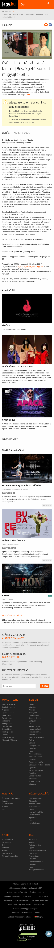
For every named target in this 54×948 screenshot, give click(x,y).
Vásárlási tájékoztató (12, 896)
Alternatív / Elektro (9, 740)
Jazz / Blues (7, 726)
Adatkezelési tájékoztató (17, 892)
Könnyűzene (7, 724)
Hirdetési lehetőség (40, 900)
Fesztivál (7, 793)
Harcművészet (8, 853)
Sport (5, 835)
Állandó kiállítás (35, 804)
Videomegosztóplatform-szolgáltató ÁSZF (25, 888)
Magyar (39, 917)
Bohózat (32, 748)
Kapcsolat (27, 896)
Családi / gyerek (8, 707)
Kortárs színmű (35, 729)
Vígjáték (32, 707)
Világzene (6, 721)
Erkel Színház (7, 599)
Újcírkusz (32, 768)
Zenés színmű (34, 726)
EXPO (31, 820)
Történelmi (33, 801)
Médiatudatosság (22, 900)
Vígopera (32, 784)
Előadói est (33, 735)
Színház (33, 699)
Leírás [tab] (6, 132)
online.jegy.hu (10, 657)
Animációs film (35, 845)
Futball (4, 850)
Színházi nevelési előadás (39, 765)
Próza (31, 740)
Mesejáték (33, 713)
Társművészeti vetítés (38, 850)
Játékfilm (32, 859)
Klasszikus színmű (36, 737)
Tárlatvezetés (34, 806)
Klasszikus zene (8, 704)
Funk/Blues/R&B (8, 737)
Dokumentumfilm (36, 861)
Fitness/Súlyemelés (10, 856)
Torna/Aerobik (7, 839)
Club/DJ (5, 735)
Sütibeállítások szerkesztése (19, 917)
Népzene (5, 710)
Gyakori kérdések (37, 892)
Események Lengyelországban (25, 909)
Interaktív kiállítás (36, 812)
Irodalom (32, 759)
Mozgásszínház (35, 754)
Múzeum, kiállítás (39, 793)
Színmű (32, 743)
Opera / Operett (8, 713)
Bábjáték (32, 721)
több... (29, 94)
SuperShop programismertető (19, 904)
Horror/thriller (34, 853)
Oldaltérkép (39, 904)
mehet (45, 686)
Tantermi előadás (36, 770)
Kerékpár (5, 848)
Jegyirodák (7, 900)
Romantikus (34, 856)
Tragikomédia (34, 781)
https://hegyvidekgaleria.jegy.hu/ (30, 266)
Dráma (32, 724)
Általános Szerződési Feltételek (25, 884)
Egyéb (31, 704)
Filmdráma (33, 839)
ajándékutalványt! (13, 638)
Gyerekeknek (34, 815)
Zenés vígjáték (35, 776)
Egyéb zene (7, 718)
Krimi (31, 751)
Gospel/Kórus (7, 729)
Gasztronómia (7, 804)
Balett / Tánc (34, 715)
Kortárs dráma (34, 732)
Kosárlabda (6, 842)
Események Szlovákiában (21, 913)
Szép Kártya (43, 896)
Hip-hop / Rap (7, 732)
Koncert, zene (10, 699)
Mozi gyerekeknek (36, 870)
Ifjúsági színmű (35, 746)
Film (4, 809)
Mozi (31, 835)
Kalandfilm (33, 864)
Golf (3, 845)
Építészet (33, 817)
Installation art (34, 823)
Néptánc (32, 773)
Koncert (5, 801)
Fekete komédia (35, 757)
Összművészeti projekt (11, 798)
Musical (32, 710)
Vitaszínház (33, 779)
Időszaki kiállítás (35, 798)
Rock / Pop (6, 715)
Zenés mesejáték (36, 762)
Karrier (37, 913)
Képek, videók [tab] (22, 132)
